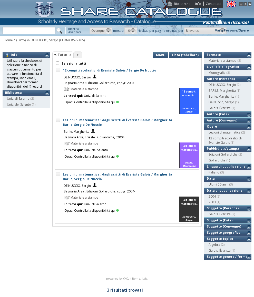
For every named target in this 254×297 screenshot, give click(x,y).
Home (8, 40)
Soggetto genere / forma (227, 256)
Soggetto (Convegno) (224, 226)
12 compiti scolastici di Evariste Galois (225, 140)
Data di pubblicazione (224, 190)
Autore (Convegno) (222, 120)
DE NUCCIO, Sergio (44, 40)
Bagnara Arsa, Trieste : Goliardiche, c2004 (94, 137)
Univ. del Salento (19, 104)
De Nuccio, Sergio (221, 102)
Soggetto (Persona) (223, 208)
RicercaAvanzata (75, 30)
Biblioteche (182, 4)
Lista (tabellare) (185, 55)
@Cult (127, 278)
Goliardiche (217, 160)
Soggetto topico (220, 239)
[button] (101, 30)
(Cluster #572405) (72, 40)
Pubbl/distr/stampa (223, 148)
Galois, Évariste (220, 108)
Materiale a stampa (223, 60)
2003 (212, 202)
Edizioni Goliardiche (223, 154)
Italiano (214, 172)
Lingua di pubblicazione (226, 166)
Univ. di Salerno (18, 98)
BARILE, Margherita (222, 90)
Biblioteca (13, 92)
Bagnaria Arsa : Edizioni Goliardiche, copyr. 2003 (99, 83)
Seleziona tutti (73, 63)
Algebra (214, 244)
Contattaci (213, 4)
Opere (212, 126)
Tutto (62, 55)
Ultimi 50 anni (218, 184)
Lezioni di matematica (224, 132)
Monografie (217, 72)
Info (198, 4)
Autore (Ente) (218, 114)
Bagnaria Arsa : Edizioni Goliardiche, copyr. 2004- (99, 191)
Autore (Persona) (221, 79)
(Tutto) (20, 40)
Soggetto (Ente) (219, 220)
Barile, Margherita (77, 131)
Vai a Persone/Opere (232, 30)
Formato (214, 55)
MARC (160, 55)
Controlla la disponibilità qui (96, 102)
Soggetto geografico (223, 232)
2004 (212, 196)
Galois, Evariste (220, 214)
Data (211, 178)
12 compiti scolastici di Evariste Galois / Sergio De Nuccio (109, 70)
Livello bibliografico (223, 67)
